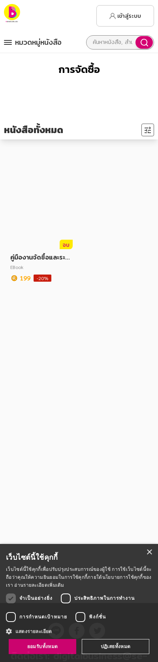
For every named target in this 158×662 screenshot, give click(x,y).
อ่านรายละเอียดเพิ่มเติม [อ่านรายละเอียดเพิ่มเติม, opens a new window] (39, 585)
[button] (79, 631)
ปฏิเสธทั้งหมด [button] (116, 646)
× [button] (149, 552)
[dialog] (79, 603)
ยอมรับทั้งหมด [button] (42, 646)
